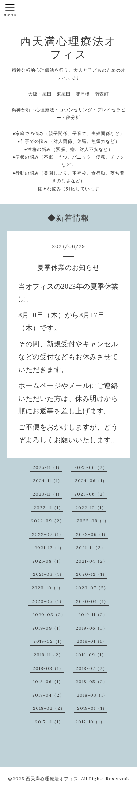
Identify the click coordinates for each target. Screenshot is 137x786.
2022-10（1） (90, 507)
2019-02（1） (48, 641)
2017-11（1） (49, 721)
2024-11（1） (47, 480)
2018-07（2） (91, 668)
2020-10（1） (47, 588)
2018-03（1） (92, 695)
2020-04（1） (92, 601)
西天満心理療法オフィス (68, 47)
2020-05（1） (47, 601)
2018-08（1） (48, 668)
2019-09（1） (47, 628)
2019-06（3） (92, 628)
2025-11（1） (47, 467)
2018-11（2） (48, 655)
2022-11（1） (48, 507)
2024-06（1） (91, 480)
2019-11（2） (93, 614)
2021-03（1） (48, 574)
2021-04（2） (92, 561)
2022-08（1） (93, 521)
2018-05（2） (92, 681)
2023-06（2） (90, 494)
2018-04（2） (48, 695)
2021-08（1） (47, 561)
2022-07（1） (48, 534)
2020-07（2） (92, 588)
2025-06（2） (90, 467)
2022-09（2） (47, 521)
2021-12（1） (49, 547)
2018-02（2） (49, 708)
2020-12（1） (91, 574)
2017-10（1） (90, 721)
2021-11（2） (91, 547)
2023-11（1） (47, 494)
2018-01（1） (92, 708)
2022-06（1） (92, 534)
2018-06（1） (47, 681)
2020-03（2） (49, 614)
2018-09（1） (90, 655)
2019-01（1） (92, 641)
